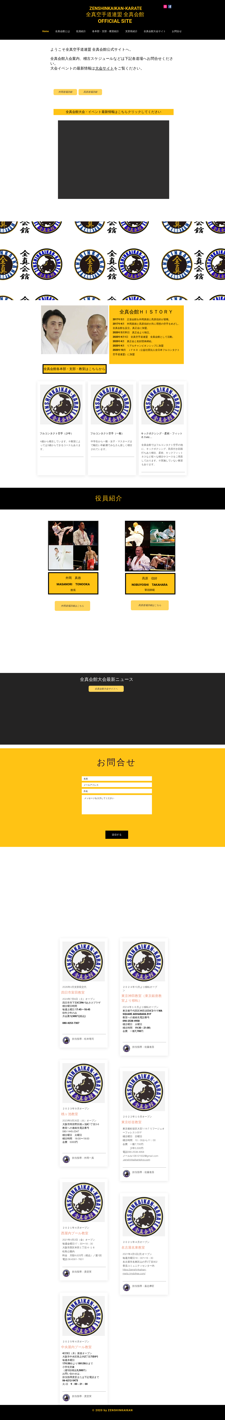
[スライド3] (115, 297)
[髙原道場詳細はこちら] (150, 605)
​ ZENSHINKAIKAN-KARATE (112, 8)
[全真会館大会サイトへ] (106, 689)
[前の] (17, 263)
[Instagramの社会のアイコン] (165, 6)
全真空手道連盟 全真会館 (117, 14)
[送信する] (116, 835)
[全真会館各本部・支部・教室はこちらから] (75, 369)
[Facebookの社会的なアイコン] (169, 6)
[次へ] (208, 263)
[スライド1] (109, 297)
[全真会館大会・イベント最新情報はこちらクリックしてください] (114, 112)
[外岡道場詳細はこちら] (72, 606)
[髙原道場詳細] (90, 92)
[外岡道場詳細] (65, 92)
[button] (113, 159)
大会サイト (104, 68)
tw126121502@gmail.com (144, 1155)
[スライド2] (112, 297)
